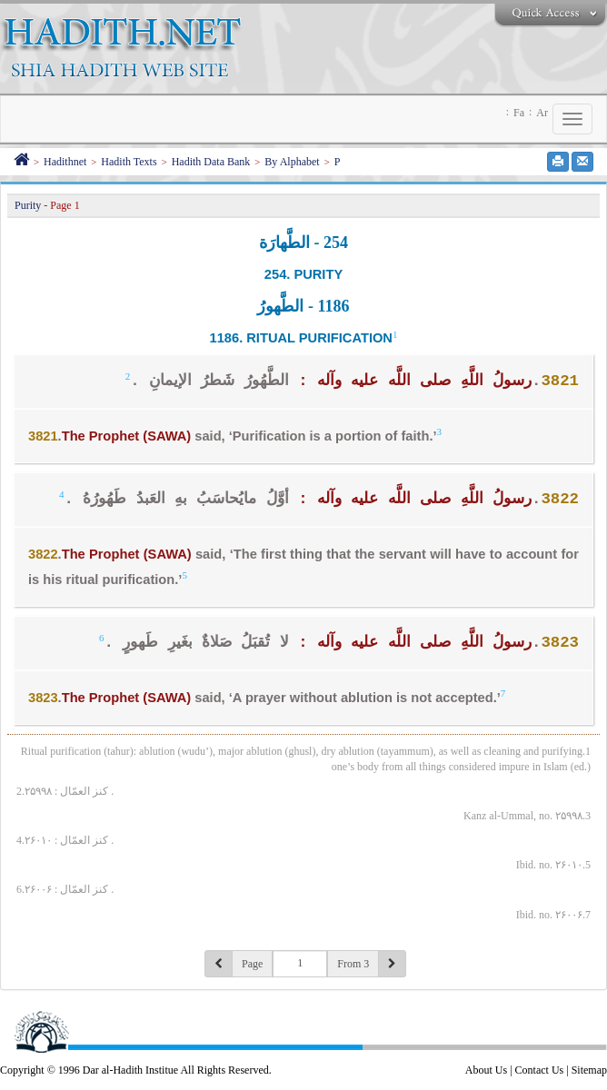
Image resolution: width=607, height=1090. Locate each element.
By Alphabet (291, 161)
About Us (486, 1070)
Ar (542, 112)
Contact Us (539, 1070)
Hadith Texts (128, 161)
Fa (518, 112)
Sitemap (589, 1070)
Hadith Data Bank (211, 161)
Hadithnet (65, 161)
